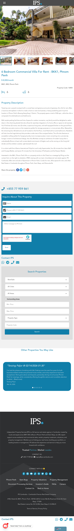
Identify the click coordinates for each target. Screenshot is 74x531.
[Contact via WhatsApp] (2, 262)
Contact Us (29, 488)
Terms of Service (32, 508)
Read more (18, 379)
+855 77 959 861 (15, 188)
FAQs (54, 484)
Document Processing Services (20, 484)
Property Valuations (39, 480)
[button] (4, 3)
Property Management (59, 480)
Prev (3, 31)
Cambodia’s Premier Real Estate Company (42, 494)
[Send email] (17, 262)
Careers (63, 484)
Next (71, 31)
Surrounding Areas (12, 299)
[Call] (12, 262)
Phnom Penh (41, 435)
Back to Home (43, 488)
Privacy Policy (42, 508)
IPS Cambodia (22, 494)
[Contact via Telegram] (7, 262)
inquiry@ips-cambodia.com (43, 457)
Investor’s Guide (42, 484)
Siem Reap (51, 435)
